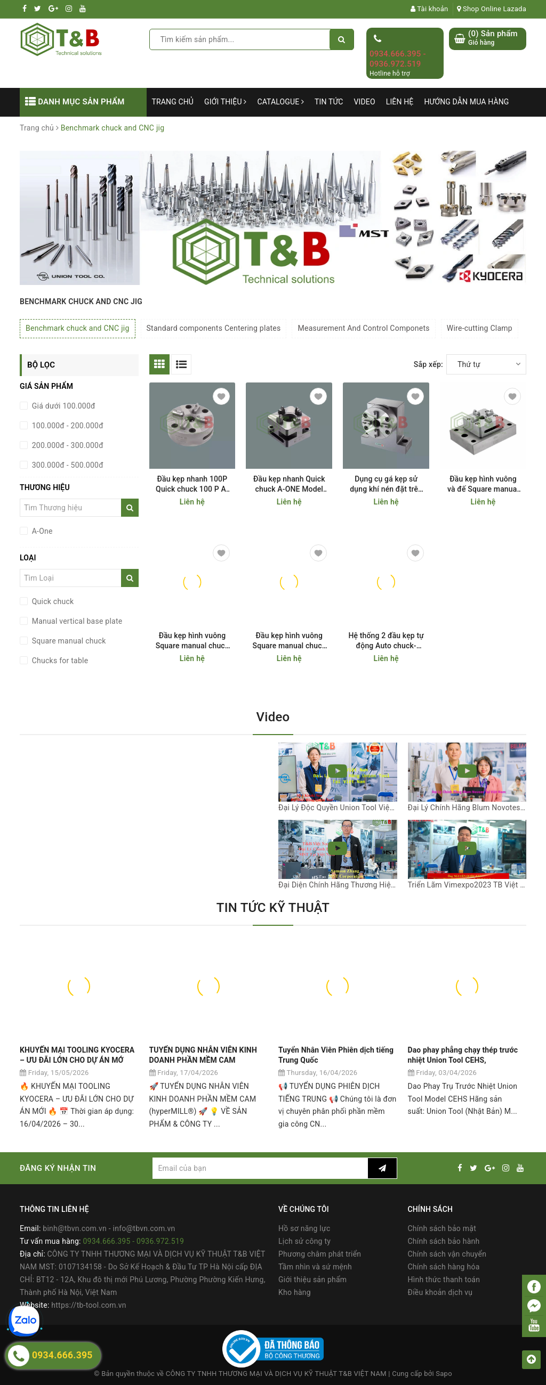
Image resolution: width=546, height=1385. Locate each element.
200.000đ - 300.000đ (66, 445)
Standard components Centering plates (214, 328)
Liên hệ (400, 101)
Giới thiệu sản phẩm (312, 1279)
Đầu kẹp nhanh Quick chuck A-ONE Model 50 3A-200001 (289, 484)
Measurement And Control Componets (363, 328)
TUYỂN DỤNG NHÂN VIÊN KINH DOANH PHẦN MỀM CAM (203, 1055)
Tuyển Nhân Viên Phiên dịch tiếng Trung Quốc (336, 1055)
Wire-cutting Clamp (479, 328)
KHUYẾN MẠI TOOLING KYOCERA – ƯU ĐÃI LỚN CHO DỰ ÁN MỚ (77, 1055)
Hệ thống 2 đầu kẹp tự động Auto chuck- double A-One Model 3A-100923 (386, 641)
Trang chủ (173, 101)
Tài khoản (429, 9)
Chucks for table (59, 660)
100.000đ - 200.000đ (66, 425)
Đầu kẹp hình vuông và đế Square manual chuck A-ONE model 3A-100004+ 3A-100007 (483, 484)
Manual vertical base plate (76, 621)
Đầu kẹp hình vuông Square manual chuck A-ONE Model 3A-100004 (192, 641)
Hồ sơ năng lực (304, 1228)
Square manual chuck (68, 641)
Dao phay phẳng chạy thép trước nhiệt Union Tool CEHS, (463, 1055)
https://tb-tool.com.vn (88, 1305)
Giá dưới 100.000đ (62, 406)
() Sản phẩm (493, 38)
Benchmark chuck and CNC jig (78, 328)
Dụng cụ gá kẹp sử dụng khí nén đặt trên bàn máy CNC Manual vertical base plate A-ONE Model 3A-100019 (386, 484)
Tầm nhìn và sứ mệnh (315, 1266)
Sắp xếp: (428, 364)
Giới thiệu (225, 101)
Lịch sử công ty (304, 1241)
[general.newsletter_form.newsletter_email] (259, 1168)
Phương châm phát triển (319, 1254)
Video (364, 101)
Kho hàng (294, 1292)
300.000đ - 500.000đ (66, 465)
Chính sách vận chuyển (447, 1254)
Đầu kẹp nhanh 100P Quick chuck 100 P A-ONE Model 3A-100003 (192, 484)
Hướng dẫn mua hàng (466, 101)
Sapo (444, 1374)
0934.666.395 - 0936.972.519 (398, 59)
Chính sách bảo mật (442, 1228)
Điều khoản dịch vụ (440, 1292)
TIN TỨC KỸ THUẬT (273, 907)
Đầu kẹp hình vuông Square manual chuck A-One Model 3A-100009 (289, 641)
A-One (41, 531)
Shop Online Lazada (491, 9)
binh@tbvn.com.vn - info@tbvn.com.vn (109, 1228)
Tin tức (329, 101)
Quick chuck (52, 601)
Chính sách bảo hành (444, 1241)
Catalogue (280, 101)
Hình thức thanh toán (444, 1279)
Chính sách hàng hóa (444, 1266)
